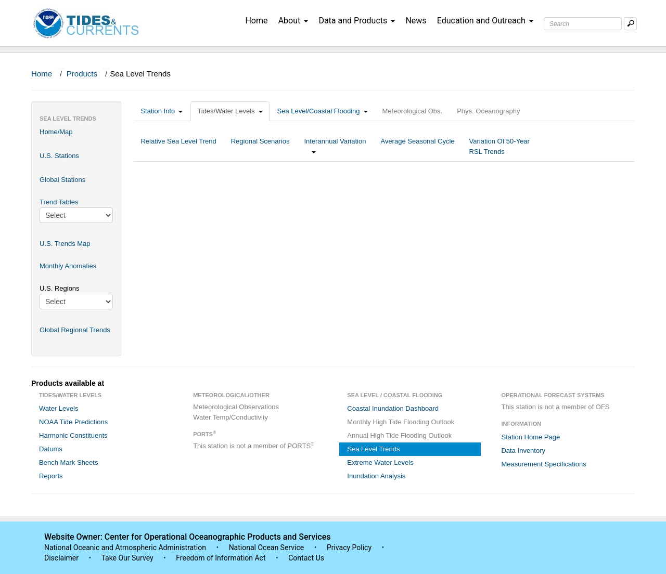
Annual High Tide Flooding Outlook (399, 435)
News (415, 20)
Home (256, 20)
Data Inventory (523, 450)
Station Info (161, 111)
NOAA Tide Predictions (73, 422)
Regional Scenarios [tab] (260, 146)
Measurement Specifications (543, 464)
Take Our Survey (128, 558)
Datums (50, 449)
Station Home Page (530, 437)
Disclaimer (61, 558)
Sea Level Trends (373, 449)
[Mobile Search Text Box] (630, 23)
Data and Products (356, 20)
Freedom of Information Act (220, 558)
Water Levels (58, 408)
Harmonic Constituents (73, 435)
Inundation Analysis (376, 476)
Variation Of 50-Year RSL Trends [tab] (499, 146)
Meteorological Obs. (412, 111)
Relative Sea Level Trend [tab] (178, 146)
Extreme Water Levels (380, 462)
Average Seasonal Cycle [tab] (417, 146)
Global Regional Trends (75, 330)
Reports (51, 476)
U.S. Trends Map (65, 243)
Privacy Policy (349, 547)
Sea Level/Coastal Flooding (322, 111)
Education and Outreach (485, 20)
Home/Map (56, 132)
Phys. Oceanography (488, 111)
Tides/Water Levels (229, 111)
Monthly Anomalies (68, 266)
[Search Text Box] (583, 23)
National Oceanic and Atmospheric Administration (125, 547)
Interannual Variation (335, 146)
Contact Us (306, 558)
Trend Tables (59, 202)
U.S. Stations (59, 156)
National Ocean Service (266, 547)
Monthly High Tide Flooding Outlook (400, 422)
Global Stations (62, 180)
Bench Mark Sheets (68, 462)
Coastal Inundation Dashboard (393, 408)
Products (82, 73)
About (293, 20)
